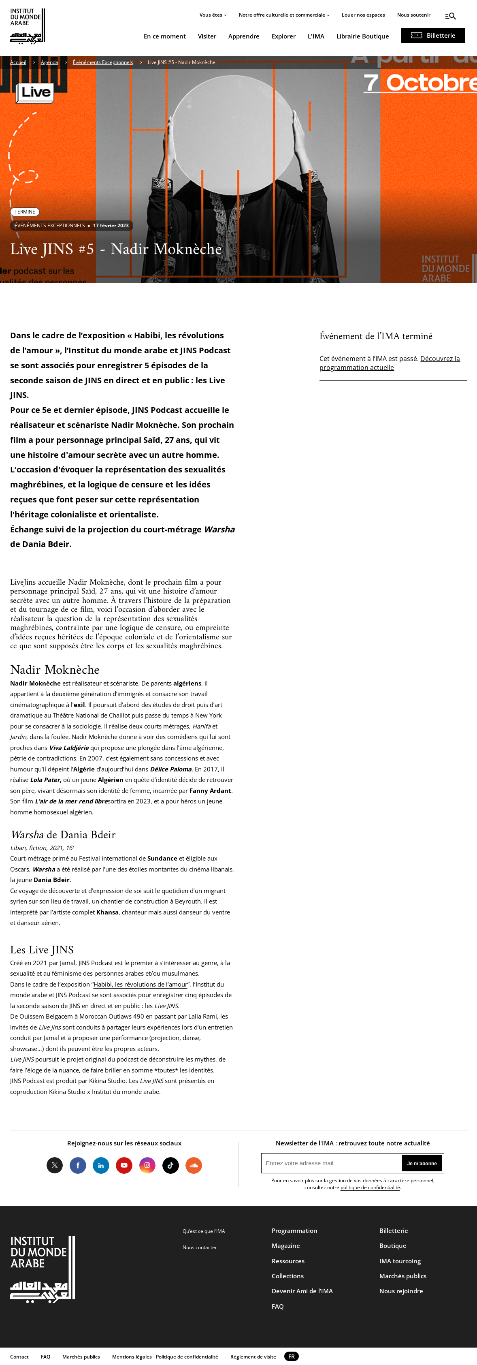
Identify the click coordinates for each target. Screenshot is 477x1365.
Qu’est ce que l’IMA (204, 1231)
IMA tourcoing (400, 1261)
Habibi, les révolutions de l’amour (140, 984)
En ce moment (165, 36)
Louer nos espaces (363, 14)
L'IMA (316, 36)
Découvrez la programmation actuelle (389, 363)
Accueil (18, 62)
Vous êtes (211, 14)
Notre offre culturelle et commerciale (282, 14)
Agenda (49, 62)
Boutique (393, 1245)
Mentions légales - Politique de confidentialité (165, 1356)
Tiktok (170, 1165)
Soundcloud (193, 1165)
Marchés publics (402, 1276)
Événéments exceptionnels (50, 225)
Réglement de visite (253, 1356)
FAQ (278, 1306)
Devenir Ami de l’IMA (302, 1291)
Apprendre (244, 36)
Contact (19, 1356)
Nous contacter (200, 1247)
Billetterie (441, 35)
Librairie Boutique (362, 36)
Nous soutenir (413, 14)
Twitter (55, 1165)
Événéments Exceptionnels (103, 62)
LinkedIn (101, 1165)
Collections (288, 1276)
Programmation (294, 1230)
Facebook (78, 1165)
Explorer (284, 36)
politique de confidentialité (370, 1187)
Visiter (207, 36)
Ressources (288, 1261)
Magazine (286, 1245)
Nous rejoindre (401, 1291)
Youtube (124, 1165)
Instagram (147, 1165)
